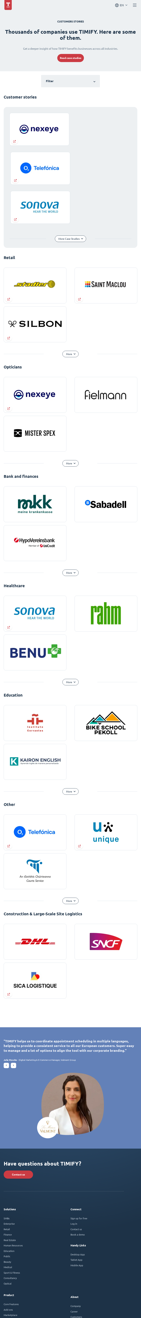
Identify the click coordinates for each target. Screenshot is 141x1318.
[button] (6, 980)
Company (75, 1220)
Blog (73, 1237)
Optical (8, 1198)
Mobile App (76, 1179)
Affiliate (74, 1264)
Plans (7, 1255)
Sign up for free (78, 1132)
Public (7, 1171)
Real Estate (10, 1154)
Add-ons (8, 1224)
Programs (75, 1259)
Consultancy (10, 1192)
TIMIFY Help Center (14, 1276)
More (69, 268)
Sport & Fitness (12, 1187)
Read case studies (70, 58)
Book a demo (77, 1149)
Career (74, 1226)
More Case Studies (69, 153)
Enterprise (9, 1138)
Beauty (7, 1176)
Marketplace (10, 1229)
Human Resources (13, 1160)
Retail (7, 1143)
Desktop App (77, 1169)
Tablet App (76, 1174)
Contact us (18, 1089)
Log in (73, 1138)
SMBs (7, 1132)
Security (8, 1235)
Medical (8, 1181)
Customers (76, 1231)
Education (9, 1165)
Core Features (11, 1218)
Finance (8, 1149)
